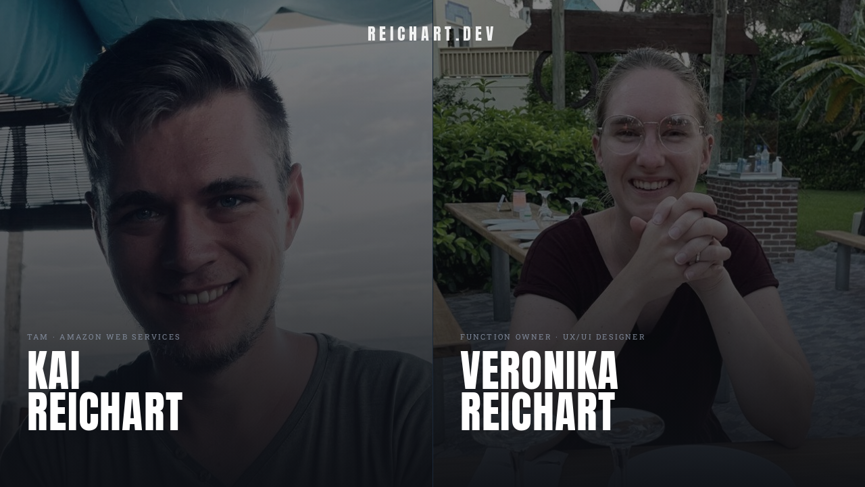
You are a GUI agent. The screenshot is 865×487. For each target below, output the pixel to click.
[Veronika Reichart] (649, 243)
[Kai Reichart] (216, 243)
